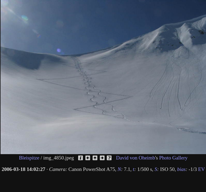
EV (201, 169)
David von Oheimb (135, 157)
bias (181, 169)
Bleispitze (29, 157)
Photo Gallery (173, 157)
